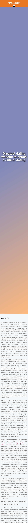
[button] (14, 6)
